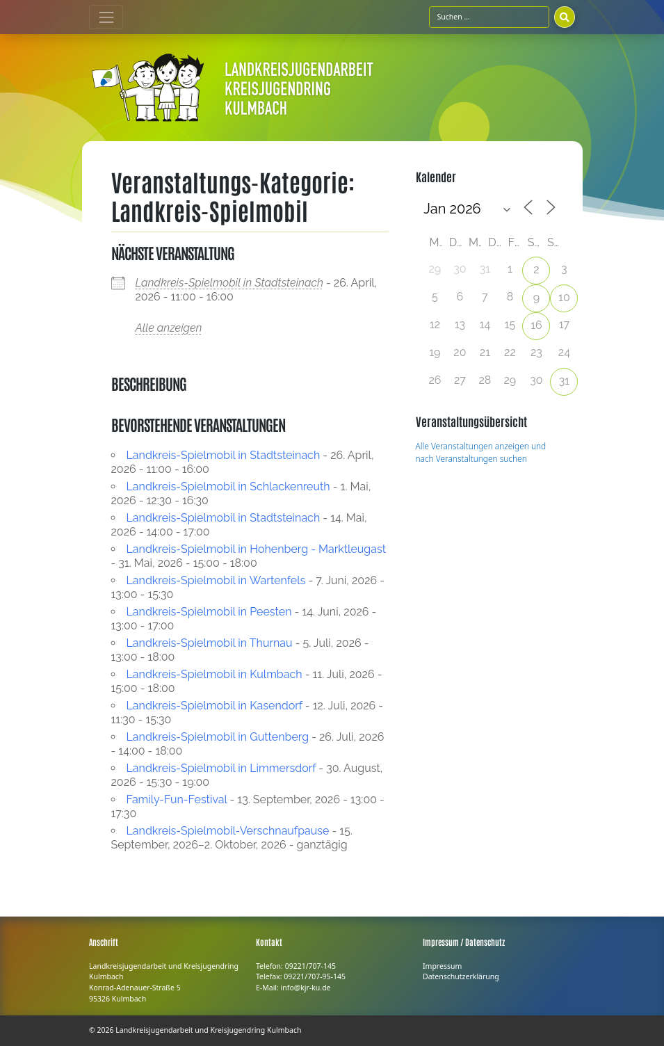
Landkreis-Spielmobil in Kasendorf (214, 705)
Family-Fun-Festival (177, 799)
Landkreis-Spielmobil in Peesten (209, 611)
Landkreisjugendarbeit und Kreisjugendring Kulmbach (208, 1030)
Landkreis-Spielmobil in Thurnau (210, 643)
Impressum (442, 966)
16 (536, 325)
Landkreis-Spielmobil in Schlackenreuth (228, 486)
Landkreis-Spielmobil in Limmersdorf (221, 768)
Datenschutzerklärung (461, 976)
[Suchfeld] (489, 16)
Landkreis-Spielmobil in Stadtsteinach (229, 282)
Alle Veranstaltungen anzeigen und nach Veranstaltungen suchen (481, 452)
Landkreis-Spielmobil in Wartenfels (216, 580)
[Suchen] (564, 16)
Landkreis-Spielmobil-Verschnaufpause (228, 830)
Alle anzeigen (169, 328)
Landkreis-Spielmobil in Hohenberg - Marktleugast (257, 549)
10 (564, 297)
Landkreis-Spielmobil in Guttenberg (218, 736)
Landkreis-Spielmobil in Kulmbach (214, 674)
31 (564, 380)
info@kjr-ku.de (306, 987)
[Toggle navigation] (106, 17)
